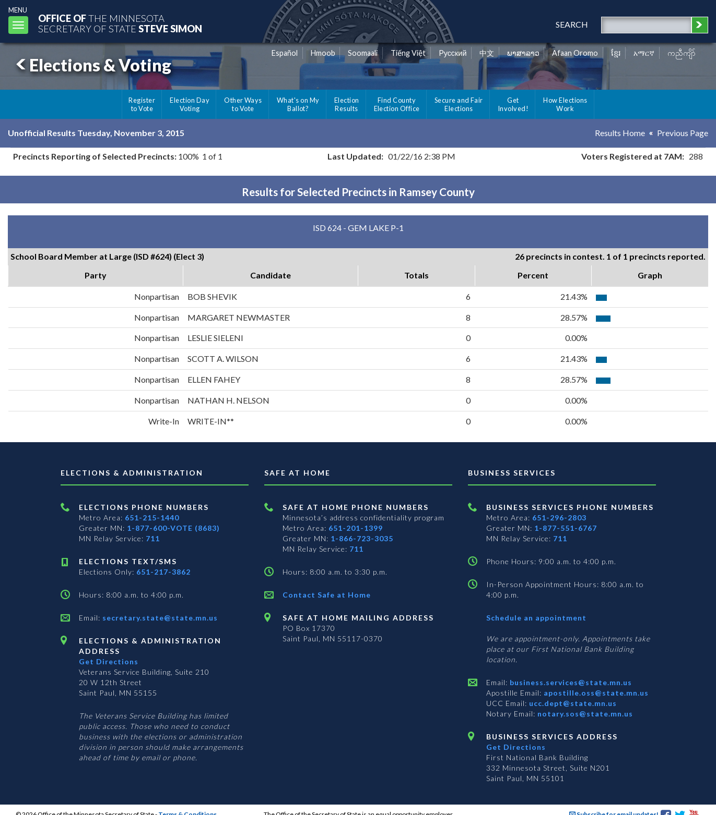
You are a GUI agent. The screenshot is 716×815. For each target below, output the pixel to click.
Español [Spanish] (285, 52)
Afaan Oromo (575, 52)
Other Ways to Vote (243, 104)
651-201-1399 (355, 528)
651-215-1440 (152, 517)
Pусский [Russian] (453, 52)
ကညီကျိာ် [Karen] (681, 52)
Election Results (346, 104)
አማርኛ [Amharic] (643, 52)
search (572, 24)
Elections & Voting (92, 65)
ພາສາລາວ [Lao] (523, 52)
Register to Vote (141, 104)
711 (153, 538)
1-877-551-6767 (565, 528)
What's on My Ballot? (298, 104)
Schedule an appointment (536, 617)
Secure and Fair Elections (459, 104)
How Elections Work (565, 104)
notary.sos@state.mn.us (584, 713)
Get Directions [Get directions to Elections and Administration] (108, 661)
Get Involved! (513, 104)
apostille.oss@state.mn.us (595, 692)
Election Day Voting (189, 104)
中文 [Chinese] (486, 52)
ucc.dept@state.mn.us (572, 703)
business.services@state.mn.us (570, 682)
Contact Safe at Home (327, 594)
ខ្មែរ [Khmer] (616, 52)
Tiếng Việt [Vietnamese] (408, 52)
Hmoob (323, 52)
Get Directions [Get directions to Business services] (516, 747)
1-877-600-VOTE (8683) (173, 528)
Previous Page (682, 133)
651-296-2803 (559, 517)
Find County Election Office (397, 104)
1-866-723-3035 (362, 538)
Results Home (620, 133)
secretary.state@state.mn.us (159, 617)
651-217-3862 (163, 571)
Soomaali (363, 52)
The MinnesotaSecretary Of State (120, 23)
